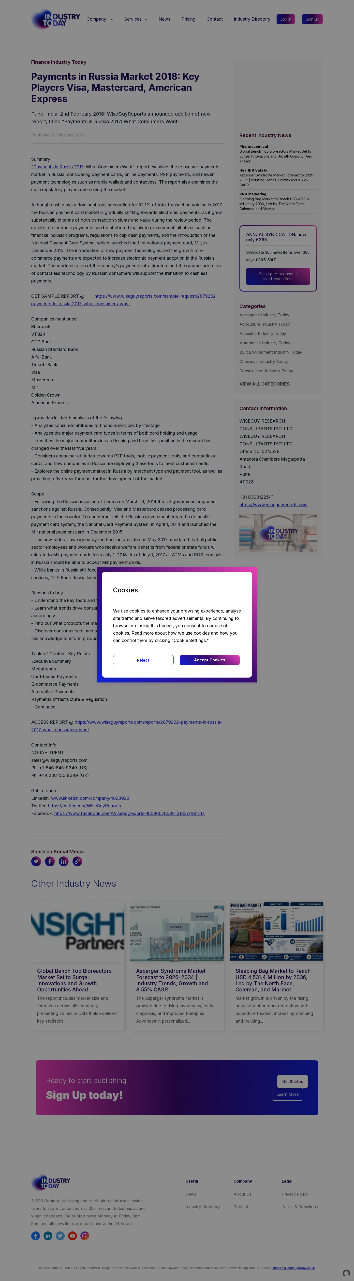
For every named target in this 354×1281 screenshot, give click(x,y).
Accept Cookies (209, 659)
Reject (143, 660)
